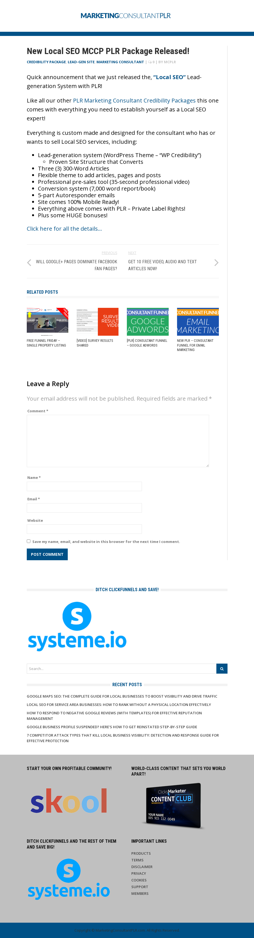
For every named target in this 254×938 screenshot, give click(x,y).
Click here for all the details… (64, 228)
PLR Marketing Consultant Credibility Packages (134, 100)
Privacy (138, 873)
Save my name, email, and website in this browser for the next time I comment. (106, 541)
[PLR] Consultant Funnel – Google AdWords (147, 342)
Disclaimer (142, 866)
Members (140, 893)
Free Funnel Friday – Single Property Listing (46, 342)
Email (33, 498)
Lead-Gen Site (81, 61)
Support (139, 886)
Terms (137, 860)
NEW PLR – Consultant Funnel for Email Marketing (195, 345)
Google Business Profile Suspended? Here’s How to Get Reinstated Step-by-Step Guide (112, 726)
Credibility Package (46, 61)
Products (141, 853)
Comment (37, 410)
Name (34, 477)
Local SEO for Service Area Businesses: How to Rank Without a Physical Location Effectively (119, 704)
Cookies (139, 880)
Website (35, 520)
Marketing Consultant (120, 61)
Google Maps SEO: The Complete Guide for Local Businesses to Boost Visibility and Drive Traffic (122, 696)
